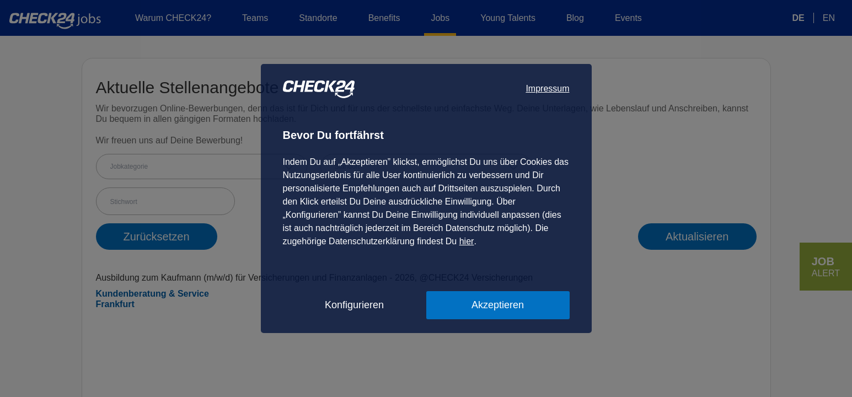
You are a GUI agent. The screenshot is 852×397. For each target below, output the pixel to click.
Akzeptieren (497, 304)
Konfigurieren (354, 304)
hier (466, 241)
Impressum (547, 88)
